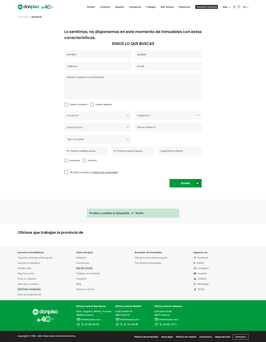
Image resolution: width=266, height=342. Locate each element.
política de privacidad (104, 172)
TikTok (198, 289)
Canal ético (206, 336)
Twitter (198, 262)
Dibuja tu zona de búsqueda (151, 257)
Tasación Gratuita (206, 6)
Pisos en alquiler (27, 278)
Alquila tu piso (26, 273)
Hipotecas (184, 6)
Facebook (200, 257)
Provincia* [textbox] (73, 115)
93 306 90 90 (89, 324)
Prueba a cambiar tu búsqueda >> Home (116, 213)
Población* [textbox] (143, 115)
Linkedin (200, 278)
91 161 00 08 (128, 324)
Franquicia (135, 6)
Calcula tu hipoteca (29, 262)
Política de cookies (186, 336)
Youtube (200, 273)
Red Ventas (167, 6)
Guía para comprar (28, 284)
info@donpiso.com (88, 319)
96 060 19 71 (167, 324)
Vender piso (24, 268)
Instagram (201, 268)
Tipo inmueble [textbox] (75, 139)
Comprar (105, 6)
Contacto (81, 278)
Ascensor (75, 160)
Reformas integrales (29, 289)
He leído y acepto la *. (94, 172)
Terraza (92, 160)
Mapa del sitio (222, 336)
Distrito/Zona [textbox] (74, 127)
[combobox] (97, 115)
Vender (91, 6)
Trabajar (151, 6)
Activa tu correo (85, 289)
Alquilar (119, 6)
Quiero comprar (79, 104)
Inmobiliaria (24, 16)
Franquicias (82, 262)
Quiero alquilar (103, 104)
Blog (78, 284)
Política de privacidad (146, 336)
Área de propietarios (29, 294)
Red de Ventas (84, 268)
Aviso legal (167, 336)
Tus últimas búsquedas (148, 262)
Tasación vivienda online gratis (35, 257)
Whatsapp (201, 284)
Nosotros (81, 257)
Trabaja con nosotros (88, 273)
